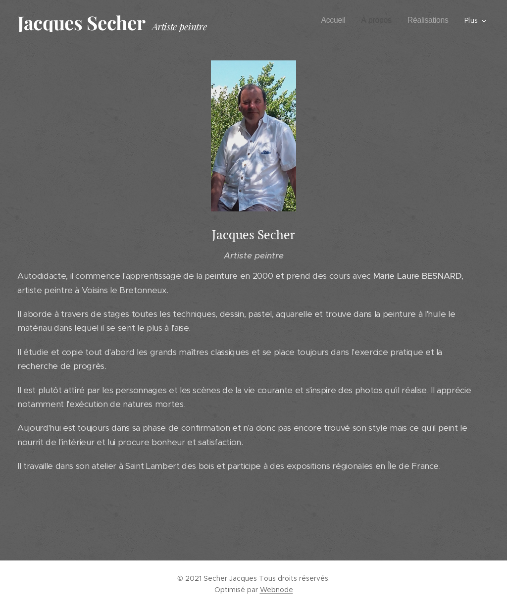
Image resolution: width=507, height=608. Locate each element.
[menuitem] (330, 20)
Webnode (276, 589)
